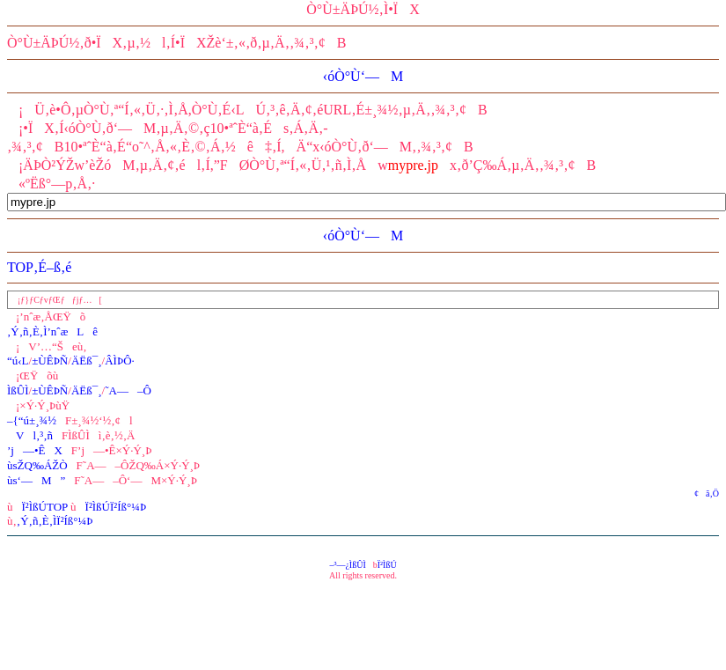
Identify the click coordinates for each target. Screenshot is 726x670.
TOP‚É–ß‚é (39, 267)
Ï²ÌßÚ (387, 565)
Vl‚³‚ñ (30, 435)
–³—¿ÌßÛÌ (347, 565)
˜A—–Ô (128, 390)
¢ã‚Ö (703, 493)
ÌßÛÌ (18, 390)
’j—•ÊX (34, 450)
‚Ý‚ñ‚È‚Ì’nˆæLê (52, 331)
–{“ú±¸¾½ (31, 420)
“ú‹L (18, 360)
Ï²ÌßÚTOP (45, 506)
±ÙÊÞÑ (50, 360)
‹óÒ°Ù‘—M (363, 76)
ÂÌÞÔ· (120, 360)
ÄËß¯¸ (86, 360)
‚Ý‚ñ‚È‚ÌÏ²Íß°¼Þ (55, 520)
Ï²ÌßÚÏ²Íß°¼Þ (116, 506)
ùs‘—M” (36, 480)
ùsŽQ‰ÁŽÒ (37, 465)
